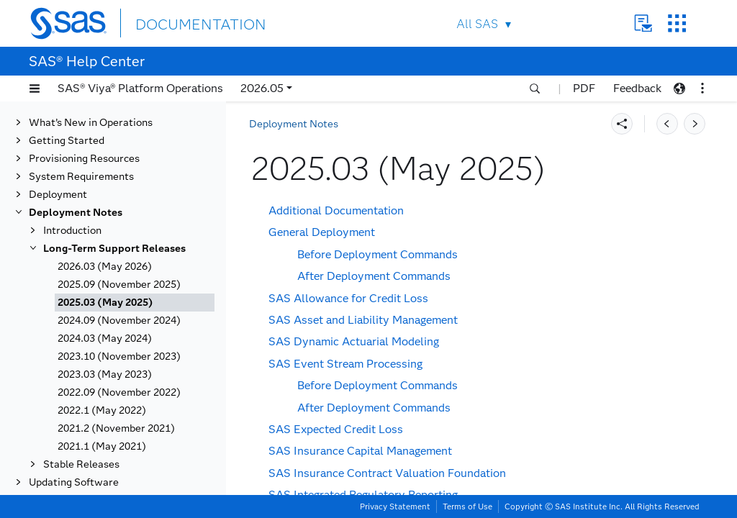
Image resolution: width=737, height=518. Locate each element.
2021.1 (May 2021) (102, 446)
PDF (584, 88)
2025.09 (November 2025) (119, 284)
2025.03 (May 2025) (105, 302)
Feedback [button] (637, 88)
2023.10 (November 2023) (119, 356)
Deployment (58, 194)
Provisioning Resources (84, 159)
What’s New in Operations (91, 123)
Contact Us (643, 23)
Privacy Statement (395, 506)
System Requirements (81, 177)
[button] (34, 88)
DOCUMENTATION (187, 22)
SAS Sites (677, 23)
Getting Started (66, 141)
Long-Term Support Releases (114, 248)
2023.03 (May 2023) (105, 374)
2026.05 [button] (262, 88)
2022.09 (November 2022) (119, 392)
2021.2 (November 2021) (116, 428)
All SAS (477, 24)
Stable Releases (81, 464)
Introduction (72, 230)
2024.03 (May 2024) (105, 338)
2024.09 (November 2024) (119, 320)
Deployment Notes (75, 212)
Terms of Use (467, 506)
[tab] (134, 303)
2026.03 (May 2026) (105, 266)
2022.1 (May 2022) (102, 410)
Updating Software (74, 482)
